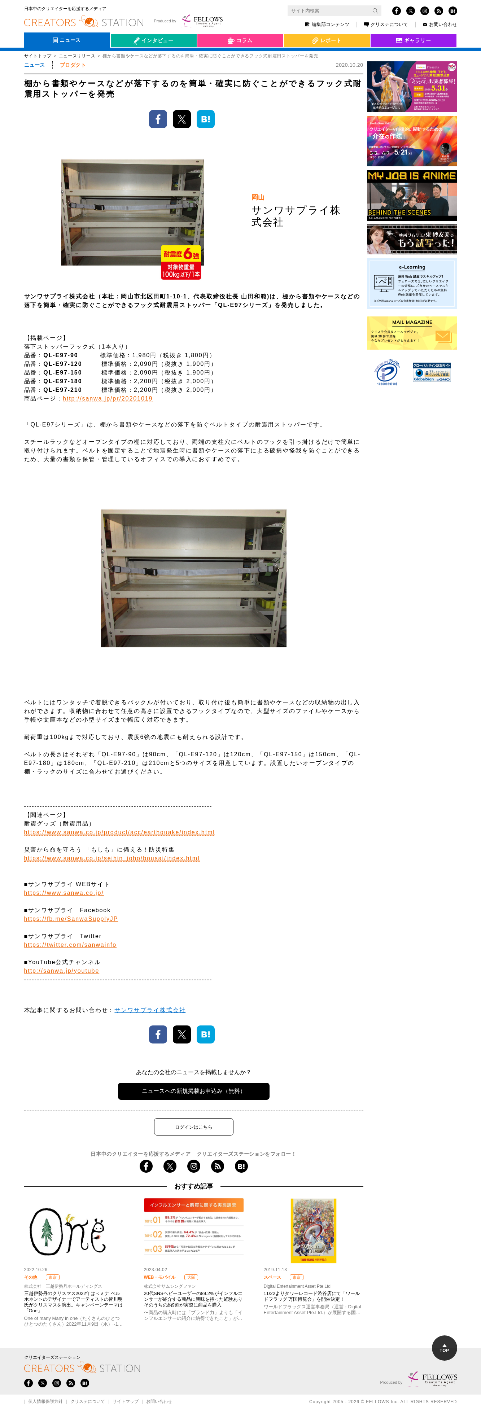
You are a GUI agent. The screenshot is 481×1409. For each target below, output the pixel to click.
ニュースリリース (77, 55)
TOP (444, 1348)
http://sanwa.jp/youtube (62, 971)
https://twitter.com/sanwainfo (70, 945)
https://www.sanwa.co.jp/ (64, 893)
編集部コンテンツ (327, 24)
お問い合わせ (440, 24)
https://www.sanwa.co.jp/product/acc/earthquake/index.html (119, 832)
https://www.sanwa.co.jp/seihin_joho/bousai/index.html (112, 858)
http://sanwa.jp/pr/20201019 (108, 398)
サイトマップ (126, 1402)
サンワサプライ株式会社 (149, 1010)
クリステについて (386, 24)
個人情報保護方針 (45, 1402)
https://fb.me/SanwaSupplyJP (71, 919)
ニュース (34, 65)
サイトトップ (38, 55)
